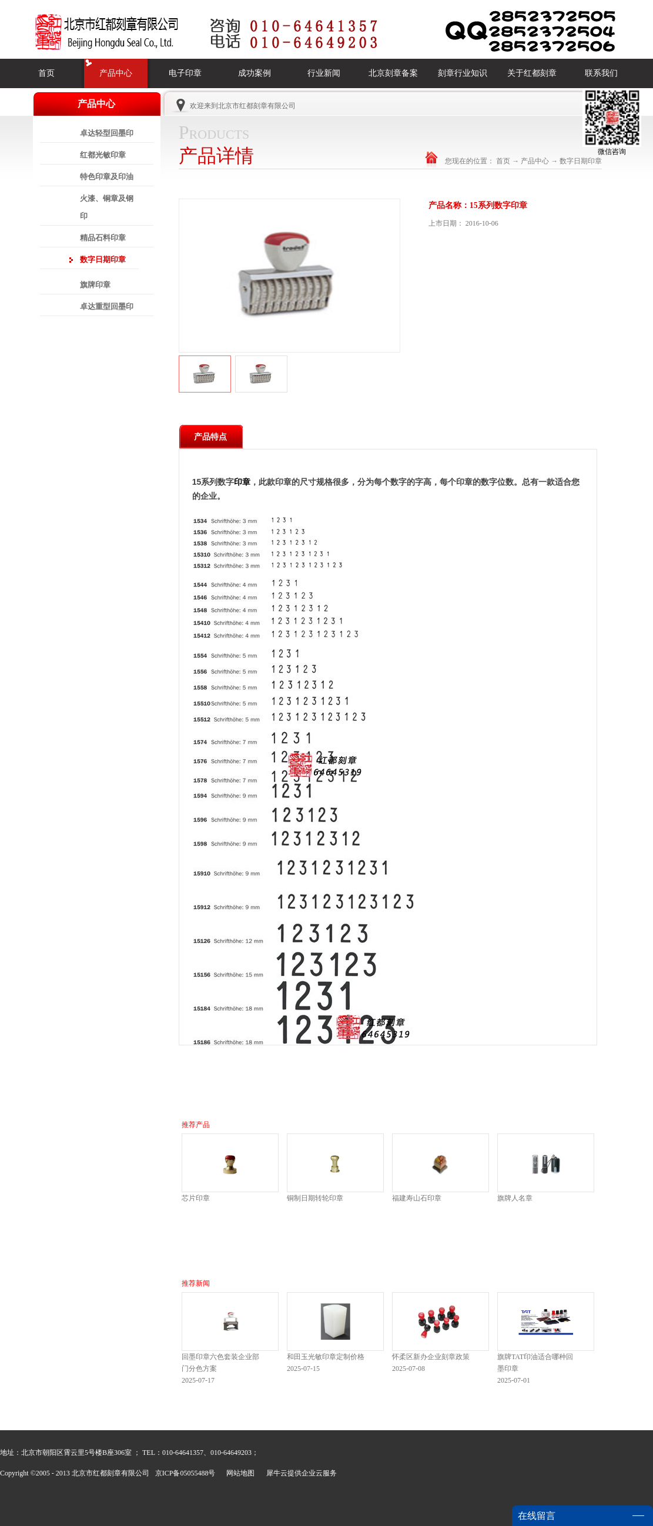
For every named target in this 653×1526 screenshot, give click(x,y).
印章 (242, 482)
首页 (46, 73)
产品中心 (535, 161)
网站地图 (238, 1473)
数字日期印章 (581, 161)
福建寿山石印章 (416, 1198)
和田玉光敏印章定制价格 (325, 1357)
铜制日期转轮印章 (315, 1198)
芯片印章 (196, 1198)
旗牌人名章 (515, 1198)
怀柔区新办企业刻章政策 (431, 1357)
